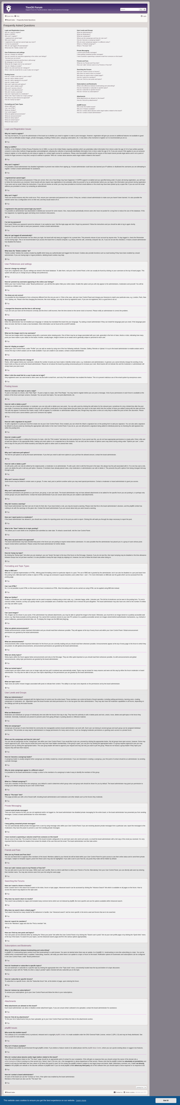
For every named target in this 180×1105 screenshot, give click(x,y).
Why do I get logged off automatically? (16, 46)
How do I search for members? (86, 77)
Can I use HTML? (10, 108)
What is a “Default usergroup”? (86, 44)
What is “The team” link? (84, 46)
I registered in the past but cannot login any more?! (20, 42)
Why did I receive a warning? (13, 92)
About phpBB (9, 1037)
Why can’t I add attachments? (14, 90)
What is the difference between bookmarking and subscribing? (96, 86)
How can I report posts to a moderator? (17, 94)
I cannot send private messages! (87, 52)
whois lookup (9, 1061)
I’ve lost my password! (11, 44)
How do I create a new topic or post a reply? (18, 76)
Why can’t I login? (10, 40)
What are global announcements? (15, 114)
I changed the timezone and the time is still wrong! (20, 60)
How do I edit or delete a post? (14, 78)
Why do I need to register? (13, 32)
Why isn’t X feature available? (86, 109)
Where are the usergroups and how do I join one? (92, 38)
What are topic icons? (11, 121)
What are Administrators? (84, 32)
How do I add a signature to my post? (16, 80)
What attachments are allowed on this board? (90, 98)
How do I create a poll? (12, 82)
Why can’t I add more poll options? (15, 84)
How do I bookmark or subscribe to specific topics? (92, 88)
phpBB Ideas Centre (94, 1048)
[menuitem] (16, 16)
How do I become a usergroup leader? (88, 40)
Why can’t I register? (11, 36)
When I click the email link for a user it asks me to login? (22, 70)
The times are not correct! (12, 58)
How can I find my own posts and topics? (89, 79)
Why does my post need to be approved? (17, 97)
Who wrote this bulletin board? (86, 107)
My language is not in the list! (13, 62)
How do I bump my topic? (12, 99)
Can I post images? (11, 112)
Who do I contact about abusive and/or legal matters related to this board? (99, 110)
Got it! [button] (166, 1100)
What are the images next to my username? (18, 64)
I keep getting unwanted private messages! (90, 54)
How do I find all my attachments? (87, 100)
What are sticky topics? (12, 118)
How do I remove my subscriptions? (88, 91)
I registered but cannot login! (13, 38)
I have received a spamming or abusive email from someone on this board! (99, 56)
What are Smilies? (10, 110)
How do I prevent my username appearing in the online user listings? (25, 56)
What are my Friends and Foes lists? (88, 63)
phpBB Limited (60, 1035)
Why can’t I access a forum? (13, 88)
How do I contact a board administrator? (89, 112)
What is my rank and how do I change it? (17, 68)
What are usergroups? (83, 36)
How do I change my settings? (14, 54)
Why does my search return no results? (89, 73)
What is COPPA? (10, 34)
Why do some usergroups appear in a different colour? (93, 42)
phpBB (66, 324)
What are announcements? (13, 116)
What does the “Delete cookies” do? (16, 48)
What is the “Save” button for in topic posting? (19, 95)
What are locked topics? (12, 120)
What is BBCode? (10, 106)
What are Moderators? (83, 34)
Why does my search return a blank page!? (90, 75)
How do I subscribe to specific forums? (88, 89)
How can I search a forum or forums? (88, 71)
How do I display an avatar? (13, 66)
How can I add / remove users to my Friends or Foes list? (94, 65)
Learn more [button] (81, 1100)
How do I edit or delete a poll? (14, 86)
